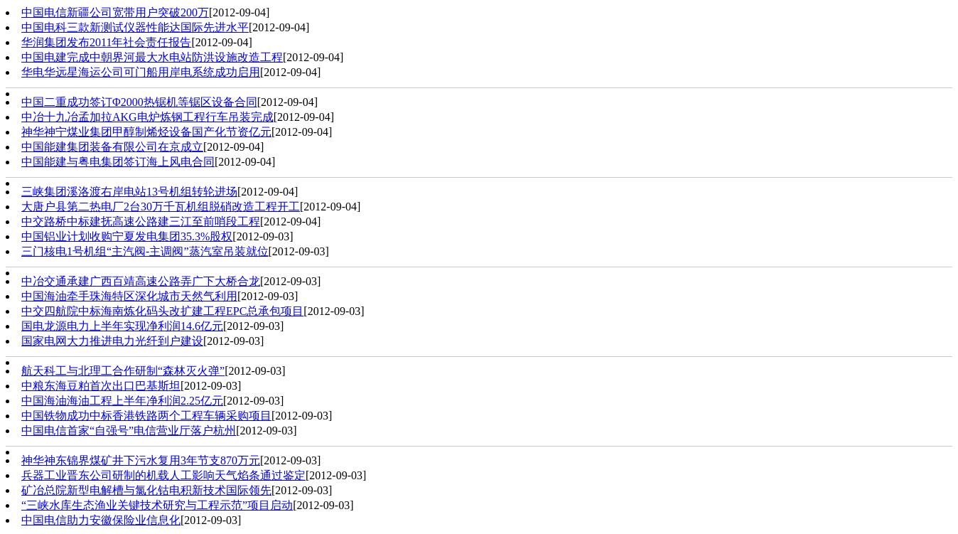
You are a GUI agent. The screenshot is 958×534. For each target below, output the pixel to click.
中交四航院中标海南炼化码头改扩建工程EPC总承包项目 (162, 311)
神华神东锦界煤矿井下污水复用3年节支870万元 (140, 460)
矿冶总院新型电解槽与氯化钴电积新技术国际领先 (146, 490)
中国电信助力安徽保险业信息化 (101, 520)
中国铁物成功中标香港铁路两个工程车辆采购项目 (146, 416)
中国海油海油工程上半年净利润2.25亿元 (122, 401)
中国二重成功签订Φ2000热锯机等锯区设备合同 (139, 102)
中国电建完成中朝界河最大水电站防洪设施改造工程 (152, 57)
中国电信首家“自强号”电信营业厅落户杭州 (128, 430)
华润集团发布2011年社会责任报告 (106, 42)
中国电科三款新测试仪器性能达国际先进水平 (135, 27)
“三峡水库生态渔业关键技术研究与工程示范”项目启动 (157, 505)
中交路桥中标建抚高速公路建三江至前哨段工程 (140, 221)
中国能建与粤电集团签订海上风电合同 (118, 162)
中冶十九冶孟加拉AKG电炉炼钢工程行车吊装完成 (147, 117)
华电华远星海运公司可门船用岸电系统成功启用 (140, 72)
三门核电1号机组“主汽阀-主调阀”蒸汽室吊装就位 (145, 251)
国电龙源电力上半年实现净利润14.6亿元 (122, 326)
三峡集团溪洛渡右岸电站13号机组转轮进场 (129, 192)
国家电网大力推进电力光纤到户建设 (112, 341)
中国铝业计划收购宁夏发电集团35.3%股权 (126, 236)
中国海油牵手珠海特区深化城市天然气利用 (129, 296)
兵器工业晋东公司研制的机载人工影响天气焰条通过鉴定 (163, 475)
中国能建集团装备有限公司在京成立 (112, 147)
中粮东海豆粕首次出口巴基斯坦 (101, 386)
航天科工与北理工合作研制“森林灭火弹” (123, 371)
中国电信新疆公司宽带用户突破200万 (115, 12)
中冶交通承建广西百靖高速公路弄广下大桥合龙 (140, 281)
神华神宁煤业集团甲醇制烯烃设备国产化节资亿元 (146, 132)
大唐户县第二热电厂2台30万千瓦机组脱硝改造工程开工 (160, 207)
